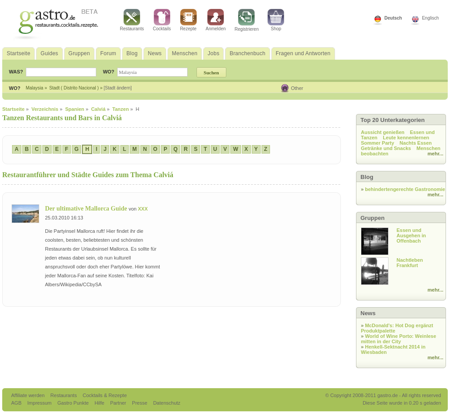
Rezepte (188, 20)
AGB (17, 403)
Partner (118, 403)
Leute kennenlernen (406, 137)
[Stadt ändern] (118, 87)
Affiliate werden (28, 395)
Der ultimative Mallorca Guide (87, 208)
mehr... (435, 153)
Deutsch (393, 18)
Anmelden (216, 20)
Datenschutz (166, 403)
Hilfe (100, 403)
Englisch (430, 18)
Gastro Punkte (73, 403)
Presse (139, 403)
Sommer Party (377, 143)
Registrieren (247, 20)
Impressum (40, 403)
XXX (142, 208)
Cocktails (162, 20)
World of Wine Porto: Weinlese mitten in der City (398, 338)
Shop (275, 20)
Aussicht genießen (383, 132)
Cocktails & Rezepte (104, 395)
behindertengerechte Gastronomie (405, 189)
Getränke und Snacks (386, 148)
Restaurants (132, 20)
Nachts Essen (416, 143)
